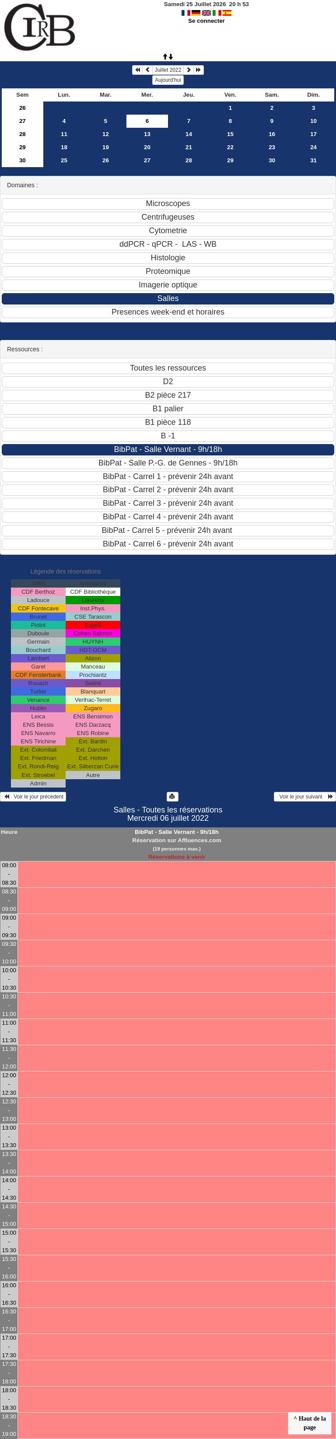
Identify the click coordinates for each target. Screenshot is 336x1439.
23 (272, 147)
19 (105, 147)
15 (230, 134)
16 (272, 134)
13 (147, 134)
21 (189, 147)
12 (105, 134)
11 (64, 134)
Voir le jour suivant (304, 797)
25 (64, 160)
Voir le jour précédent (33, 797)
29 (22, 147)
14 (189, 134)
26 (22, 108)
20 (147, 147)
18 (64, 147)
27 (22, 121)
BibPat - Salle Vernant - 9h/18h (177, 832)
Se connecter (206, 21)
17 (313, 134)
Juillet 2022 (168, 70)
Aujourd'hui (168, 80)
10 (313, 121)
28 (22, 134)
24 (313, 147)
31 (313, 160)
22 (230, 147)
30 (22, 160)
